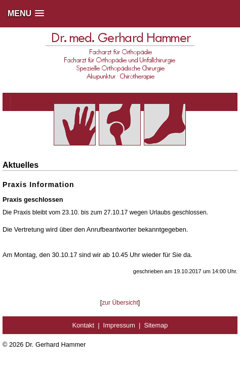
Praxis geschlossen (33, 199)
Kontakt (83, 325)
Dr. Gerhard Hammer (55, 344)
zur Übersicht (120, 302)
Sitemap (156, 325)
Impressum (119, 325)
